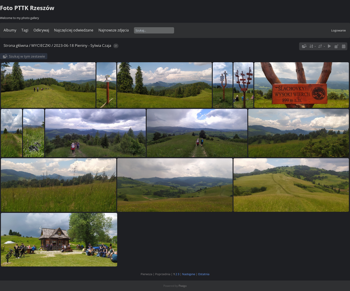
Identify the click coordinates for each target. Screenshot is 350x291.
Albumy (10, 30)
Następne (188, 274)
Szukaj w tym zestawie (27, 56)
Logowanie (338, 30)
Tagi (24, 30)
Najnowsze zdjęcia (113, 30)
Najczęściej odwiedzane (73, 30)
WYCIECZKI (41, 45)
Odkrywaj (41, 30)
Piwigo (183, 286)
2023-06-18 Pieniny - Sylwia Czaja (82, 45)
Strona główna (16, 45)
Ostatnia (203, 274)
